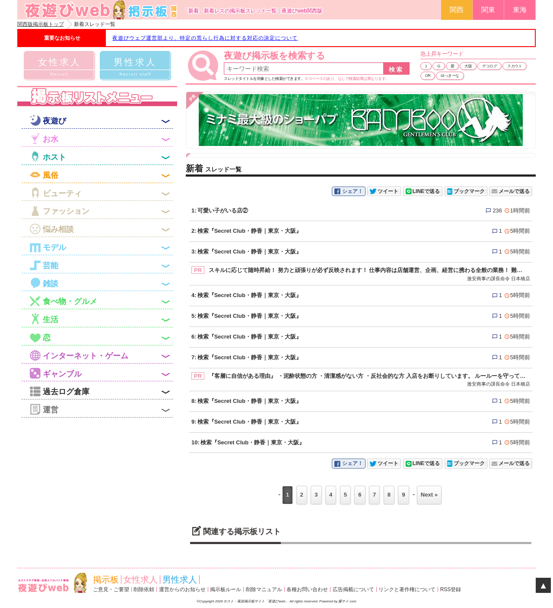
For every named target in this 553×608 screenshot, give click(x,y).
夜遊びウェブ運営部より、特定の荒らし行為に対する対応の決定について (205, 38)
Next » (429, 494)
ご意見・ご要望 (111, 589)
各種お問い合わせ (307, 589)
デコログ (489, 66)
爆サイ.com (347, 601)
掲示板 (106, 579)
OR (428, 75)
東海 (520, 9)
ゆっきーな (450, 75)
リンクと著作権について (406, 589)
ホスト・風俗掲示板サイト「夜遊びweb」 (256, 601)
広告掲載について (353, 589)
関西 (457, 9)
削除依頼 (143, 589)
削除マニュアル (264, 589)
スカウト (514, 66)
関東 (488, 9)
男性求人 (179, 579)
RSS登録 (450, 589)
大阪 (468, 66)
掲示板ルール (225, 589)
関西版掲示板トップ (40, 24)
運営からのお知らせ (182, 589)
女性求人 (140, 579)
